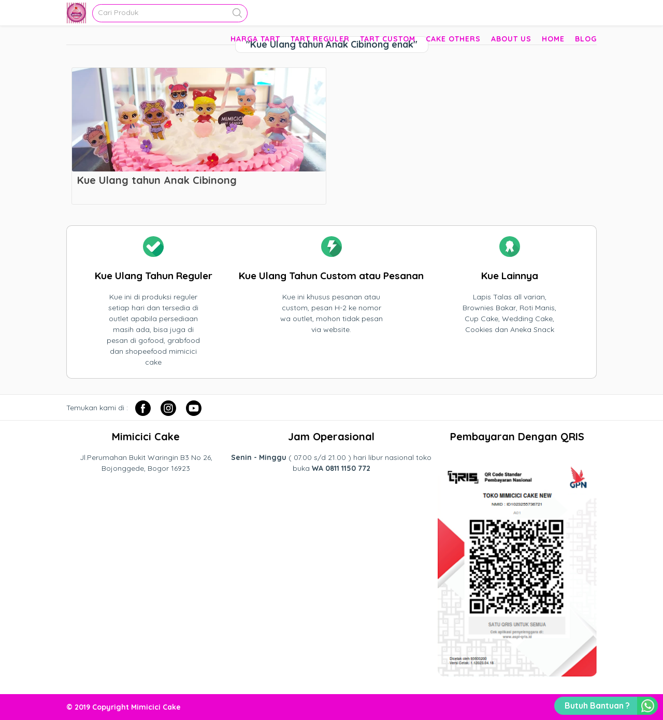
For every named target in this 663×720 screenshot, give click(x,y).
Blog (586, 39)
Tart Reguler (320, 39)
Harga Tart (255, 39)
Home (553, 39)
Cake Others (453, 39)
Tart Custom (387, 39)
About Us (511, 39)
